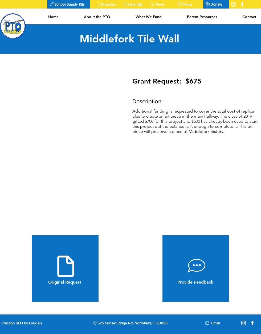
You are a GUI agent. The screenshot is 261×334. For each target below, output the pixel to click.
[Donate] (216, 4)
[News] (161, 4)
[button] (68, 4)
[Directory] (107, 4)
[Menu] (189, 4)
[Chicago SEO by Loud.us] (26, 323)
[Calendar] (134, 4)
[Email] (215, 323)
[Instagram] (243, 323)
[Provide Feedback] (195, 268)
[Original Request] (65, 268)
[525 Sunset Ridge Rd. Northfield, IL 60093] (129, 323)
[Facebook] (252, 323)
